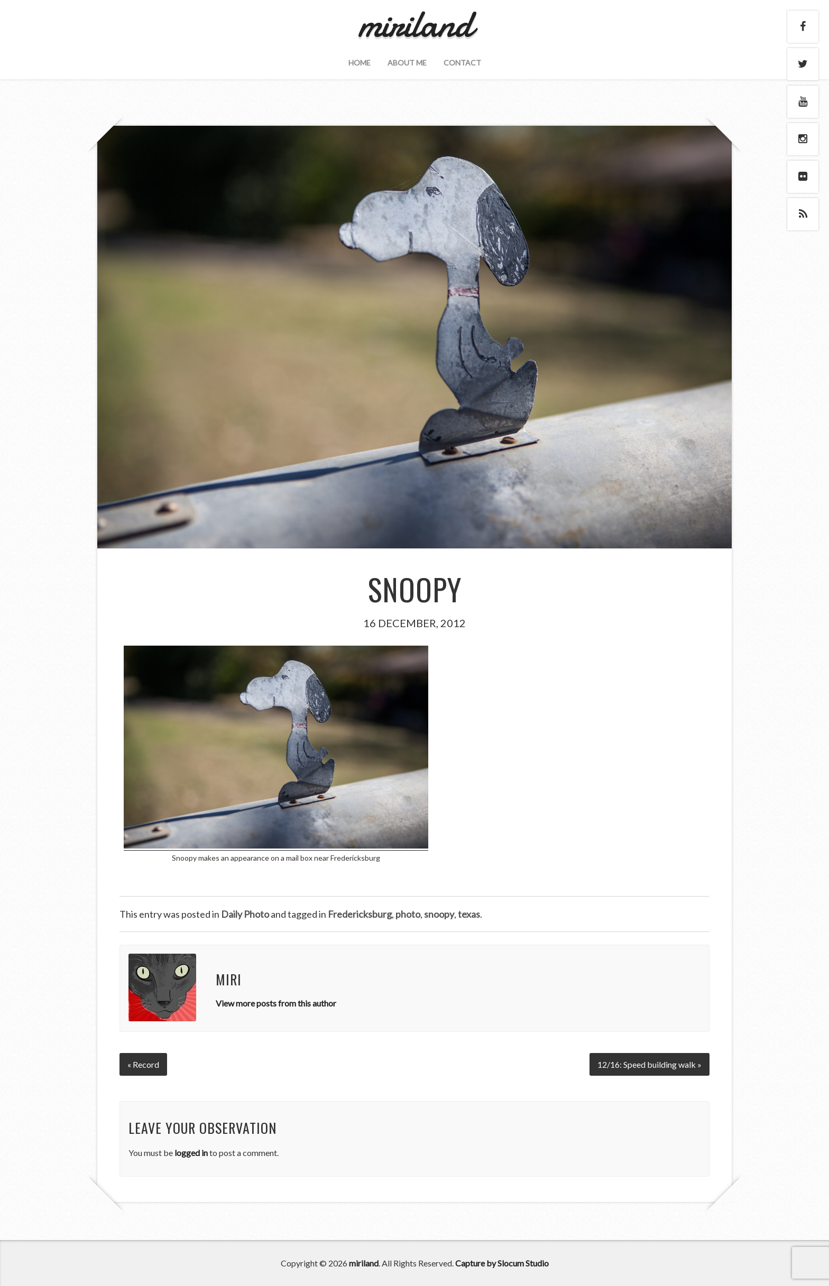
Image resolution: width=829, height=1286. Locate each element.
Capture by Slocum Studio (502, 1263)
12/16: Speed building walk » (649, 1064)
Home (359, 62)
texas (469, 914)
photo (407, 914)
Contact (462, 62)
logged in (191, 1153)
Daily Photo (245, 914)
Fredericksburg (360, 914)
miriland (364, 1263)
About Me (407, 62)
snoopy (439, 914)
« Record (143, 1064)
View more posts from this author (276, 1003)
